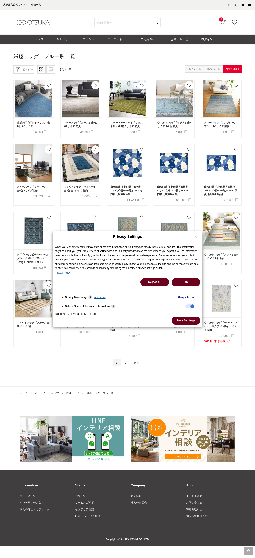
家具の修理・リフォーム (36, 521)
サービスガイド (85, 514)
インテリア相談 (85, 521)
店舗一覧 (81, 507)
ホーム (24, 404)
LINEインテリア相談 (88, 528)
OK (186, 282)
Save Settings (185, 320)
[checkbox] (189, 306)
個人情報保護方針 (197, 528)
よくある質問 (195, 507)
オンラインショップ (48, 404)
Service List (100, 297)
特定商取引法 (195, 521)
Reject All (154, 282)
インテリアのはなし (33, 514)
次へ (137, 373)
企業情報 (136, 507)
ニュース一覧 (28, 507)
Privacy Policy (63, 272)
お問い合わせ (195, 514)
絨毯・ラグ (75, 404)
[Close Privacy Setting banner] (196, 237)
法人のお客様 (139, 514)
